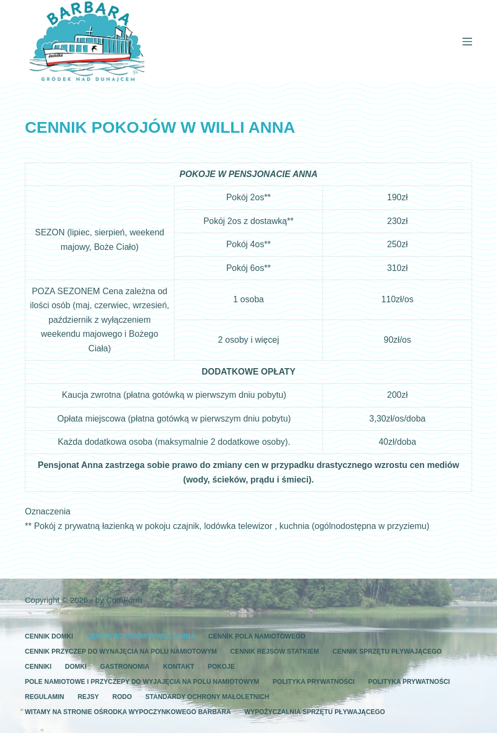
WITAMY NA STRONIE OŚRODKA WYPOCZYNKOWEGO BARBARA (128, 712)
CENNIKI (38, 666)
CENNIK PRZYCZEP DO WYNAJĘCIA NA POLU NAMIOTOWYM (121, 651)
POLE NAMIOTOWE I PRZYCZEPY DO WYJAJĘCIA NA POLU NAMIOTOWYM (142, 682)
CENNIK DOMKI (49, 636)
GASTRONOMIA (124, 666)
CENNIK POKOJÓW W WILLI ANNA (140, 636)
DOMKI (75, 666)
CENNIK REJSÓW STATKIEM (274, 651)
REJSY (88, 697)
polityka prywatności (409, 682)
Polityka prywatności (314, 682)
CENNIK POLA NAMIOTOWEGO (257, 636)
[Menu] (467, 41)
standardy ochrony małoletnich (207, 697)
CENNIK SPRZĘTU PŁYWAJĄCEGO (387, 651)
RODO (122, 697)
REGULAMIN (44, 697)
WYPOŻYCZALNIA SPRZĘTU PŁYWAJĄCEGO (314, 712)
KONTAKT (178, 666)
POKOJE (220, 666)
